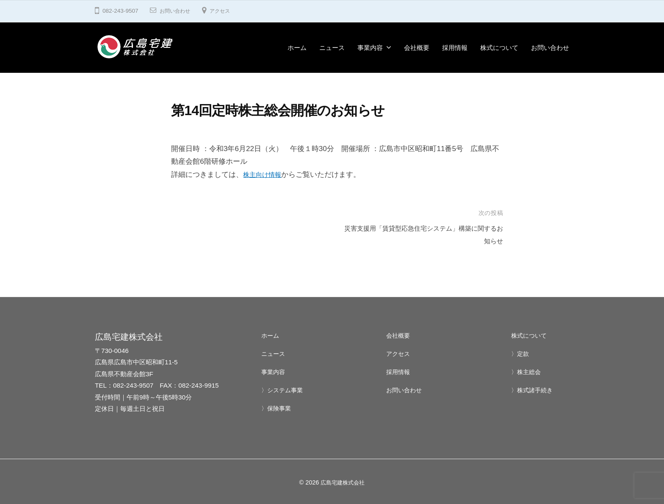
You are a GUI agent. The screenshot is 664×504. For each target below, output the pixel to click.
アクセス (226, 11)
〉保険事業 (277, 407)
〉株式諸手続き (533, 389)
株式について (499, 47)
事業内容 (370, 47)
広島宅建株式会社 (342, 482)
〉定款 (520, 353)
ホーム (297, 47)
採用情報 (455, 47)
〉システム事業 (283, 389)
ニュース (332, 47)
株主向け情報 (264, 175)
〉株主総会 (527, 371)
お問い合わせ (177, 11)
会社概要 (416, 47)
